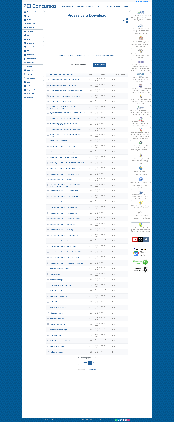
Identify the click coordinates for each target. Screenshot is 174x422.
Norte (27, 39)
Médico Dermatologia (55, 313)
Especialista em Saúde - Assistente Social (63, 174)
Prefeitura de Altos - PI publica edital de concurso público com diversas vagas (140, 227)
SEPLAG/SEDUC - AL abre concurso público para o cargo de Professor (141, 194)
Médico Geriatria (54, 335)
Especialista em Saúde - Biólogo (59, 179)
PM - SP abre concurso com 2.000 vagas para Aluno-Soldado (141, 53)
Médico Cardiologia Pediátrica (59, 285)
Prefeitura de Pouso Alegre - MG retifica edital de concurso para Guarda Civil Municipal (141, 146)
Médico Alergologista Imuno (58, 268)
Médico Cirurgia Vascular (57, 296)
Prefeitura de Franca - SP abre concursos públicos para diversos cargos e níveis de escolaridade (140, 41)
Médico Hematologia (55, 346)
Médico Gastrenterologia (57, 330)
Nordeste (29, 42)
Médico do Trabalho (55, 318)
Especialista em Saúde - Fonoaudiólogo (62, 213)
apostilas (90, 6)
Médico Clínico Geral (55, 302)
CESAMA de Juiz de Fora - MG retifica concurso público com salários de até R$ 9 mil (140, 110)
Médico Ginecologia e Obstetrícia (60, 341)
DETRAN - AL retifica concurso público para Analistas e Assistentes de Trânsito (141, 215)
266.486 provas (113, 6)
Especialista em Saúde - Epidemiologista (62, 196)
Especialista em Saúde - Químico (60, 241)
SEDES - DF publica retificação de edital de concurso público (141, 170)
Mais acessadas (66, 55)
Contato (28, 97)
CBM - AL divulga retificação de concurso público (141, 204)
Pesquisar (99, 65)
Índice (83, 363)
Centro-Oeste (30, 46)
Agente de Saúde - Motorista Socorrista (62, 102)
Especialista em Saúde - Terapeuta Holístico (63, 257)
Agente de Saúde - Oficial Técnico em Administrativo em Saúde (61, 107)
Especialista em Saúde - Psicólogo (60, 230)
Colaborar (29, 93)
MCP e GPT (29, 54)
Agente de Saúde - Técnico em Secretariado (64, 129)
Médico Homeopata (55, 352)
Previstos (29, 62)
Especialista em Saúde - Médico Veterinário (63, 218)
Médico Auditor (53, 274)
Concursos (29, 23)
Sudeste (28, 31)
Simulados (29, 78)
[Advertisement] (69, 37)
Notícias (28, 19)
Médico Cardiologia (55, 280)
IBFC (113, 79)
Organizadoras (31, 90)
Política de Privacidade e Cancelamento (58, 420)
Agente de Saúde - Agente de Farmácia (62, 85)
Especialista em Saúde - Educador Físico (62, 191)
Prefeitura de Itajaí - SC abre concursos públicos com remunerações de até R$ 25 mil (141, 158)
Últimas (28, 51)
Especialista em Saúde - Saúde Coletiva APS (64, 252)
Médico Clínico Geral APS (57, 307)
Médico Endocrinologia (56, 324)
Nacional (29, 27)
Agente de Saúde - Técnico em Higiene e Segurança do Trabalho (63, 124)
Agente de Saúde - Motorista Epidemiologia (63, 96)
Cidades (28, 70)
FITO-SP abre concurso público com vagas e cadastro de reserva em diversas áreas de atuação (140, 65)
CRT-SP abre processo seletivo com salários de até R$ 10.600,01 (140, 77)
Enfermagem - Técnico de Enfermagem (62, 157)
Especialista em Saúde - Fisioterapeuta (62, 207)
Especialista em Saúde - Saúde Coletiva (62, 246)
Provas (28, 82)
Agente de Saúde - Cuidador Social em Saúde (64, 91)
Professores (30, 58)
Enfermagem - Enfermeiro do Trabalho (61, 146)
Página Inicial (30, 12)
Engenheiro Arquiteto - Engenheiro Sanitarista (64, 168)
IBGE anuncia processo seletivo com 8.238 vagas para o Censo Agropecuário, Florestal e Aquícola (141, 28)
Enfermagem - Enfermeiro (57, 141)
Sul (27, 35)
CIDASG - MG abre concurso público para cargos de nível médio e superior (141, 99)
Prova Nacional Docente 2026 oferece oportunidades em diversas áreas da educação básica (140, 16)
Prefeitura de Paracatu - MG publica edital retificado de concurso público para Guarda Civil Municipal (141, 133)
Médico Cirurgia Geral (56, 291)
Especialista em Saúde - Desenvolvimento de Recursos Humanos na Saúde (64, 185)
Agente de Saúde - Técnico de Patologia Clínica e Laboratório (66, 113)
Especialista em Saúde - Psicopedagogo (62, 235)
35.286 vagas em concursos (71, 6)
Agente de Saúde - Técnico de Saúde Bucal (63, 118)
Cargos (28, 66)
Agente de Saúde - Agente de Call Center (63, 79)
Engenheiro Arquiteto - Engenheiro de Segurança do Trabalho (65, 163)
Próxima (93, 370)
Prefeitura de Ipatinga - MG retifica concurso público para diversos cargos (140, 121)
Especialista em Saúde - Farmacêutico (61, 202)
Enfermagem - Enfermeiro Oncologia (61, 152)
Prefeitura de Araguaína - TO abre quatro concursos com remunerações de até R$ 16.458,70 (140, 182)
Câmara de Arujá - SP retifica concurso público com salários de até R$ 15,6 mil (140, 88)
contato (125, 6)
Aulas (27, 86)
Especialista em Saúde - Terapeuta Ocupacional (65, 263)
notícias (100, 6)
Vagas (28, 74)
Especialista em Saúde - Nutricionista (61, 224)
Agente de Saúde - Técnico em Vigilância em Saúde (64, 135)
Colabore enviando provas (104, 55)
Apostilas (29, 16)
